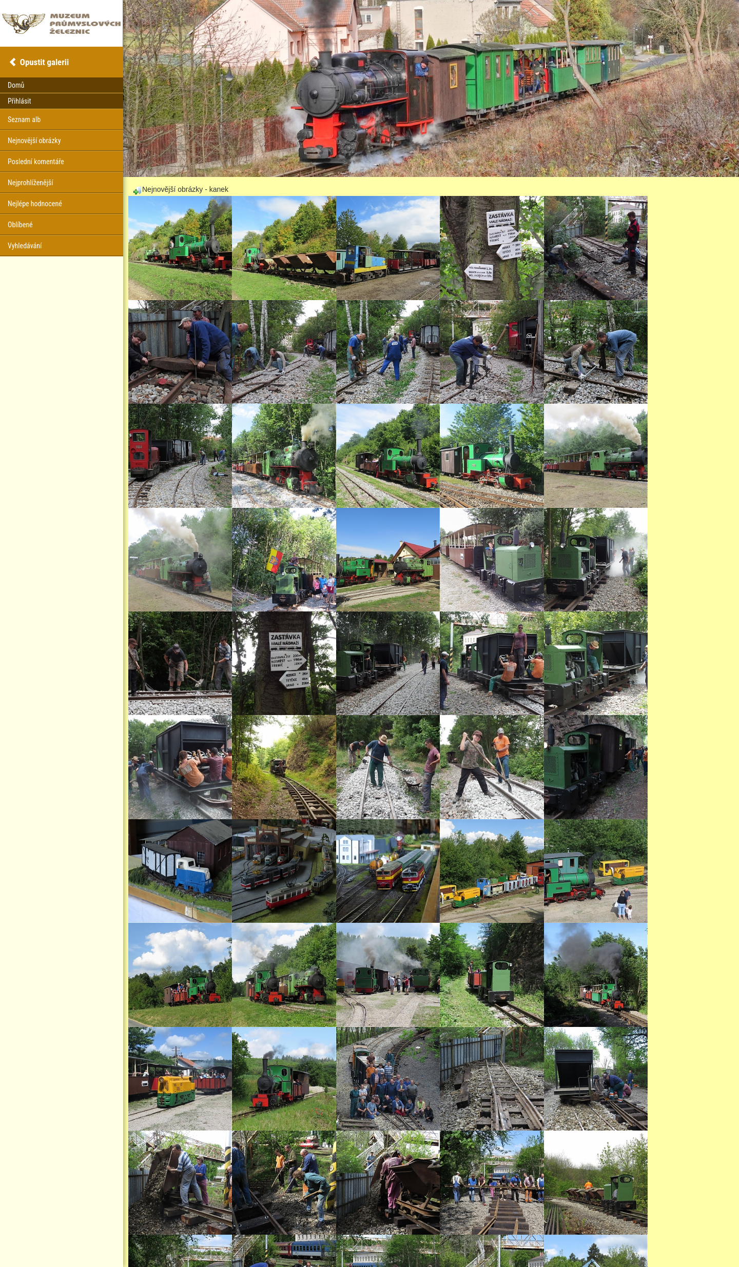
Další (367, 1226)
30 (347, 1226)
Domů (16, 85)
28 (326, 1226)
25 (293, 1226)
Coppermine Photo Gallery (444, 1243)
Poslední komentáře (36, 161)
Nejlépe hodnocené (35, 204)
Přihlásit (19, 101)
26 (304, 1226)
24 (282, 1226)
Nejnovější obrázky (34, 140)
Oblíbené (20, 225)
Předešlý (221, 1226)
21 (249, 1226)
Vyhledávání (25, 246)
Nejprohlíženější (30, 183)
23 (271, 1226)
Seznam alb (24, 119)
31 (356, 1226)
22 (260, 1226)
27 (315, 1226)
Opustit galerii (44, 62)
